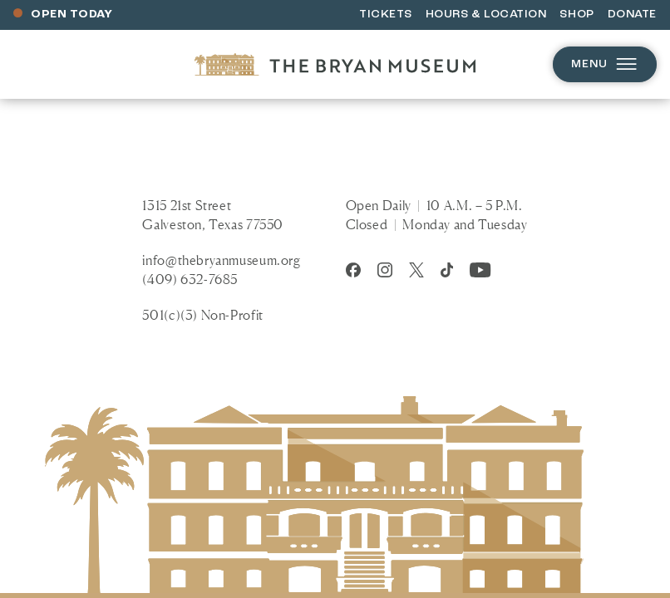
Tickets (385, 14)
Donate (632, 14)
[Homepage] (335, 64)
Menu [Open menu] (604, 64)
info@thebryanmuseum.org (221, 260)
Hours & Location (486, 14)
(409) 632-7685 (190, 279)
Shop (576, 14)
